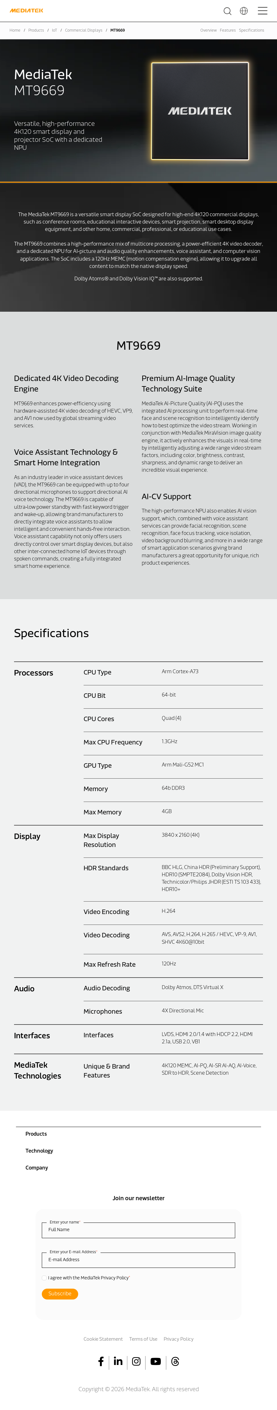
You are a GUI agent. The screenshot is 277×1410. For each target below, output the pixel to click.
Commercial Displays (83, 31)
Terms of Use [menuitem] (143, 1339)
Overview (208, 31)
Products (36, 31)
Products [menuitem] (36, 1134)
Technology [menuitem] (39, 1151)
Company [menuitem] (37, 1168)
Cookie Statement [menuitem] (103, 1339)
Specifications (251, 31)
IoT (54, 31)
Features (228, 31)
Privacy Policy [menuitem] (179, 1339)
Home (15, 31)
